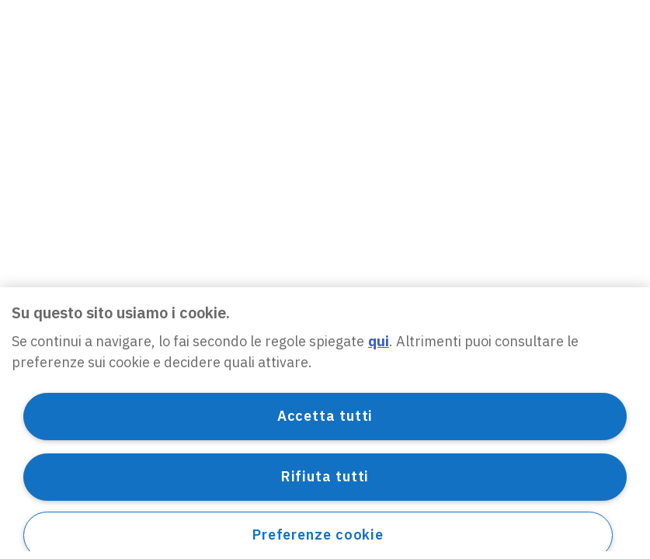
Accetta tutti (325, 416)
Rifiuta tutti (325, 476)
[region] (325, 423)
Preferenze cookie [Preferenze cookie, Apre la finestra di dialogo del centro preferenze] (318, 534)
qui (378, 341)
